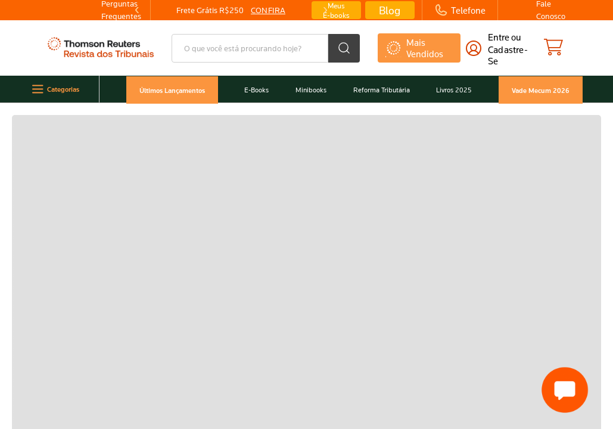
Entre (498, 37)
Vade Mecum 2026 (542, 90)
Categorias (48, 89)
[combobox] (265, 48)
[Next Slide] (325, 10)
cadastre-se (508, 55)
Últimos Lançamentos (159, 90)
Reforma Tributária (377, 89)
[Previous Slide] (137, 10)
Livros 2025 (454, 89)
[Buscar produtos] (344, 48)
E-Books (246, 89)
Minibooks (303, 89)
